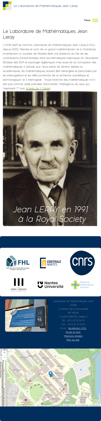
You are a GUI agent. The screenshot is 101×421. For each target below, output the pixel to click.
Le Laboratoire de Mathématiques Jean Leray (45, 6)
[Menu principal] (90, 20)
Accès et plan (73, 332)
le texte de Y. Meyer (38, 88)
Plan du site (72, 339)
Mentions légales (73, 335)
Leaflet (65, 405)
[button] (51, 374)
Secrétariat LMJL (77, 328)
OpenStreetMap (81, 405)
